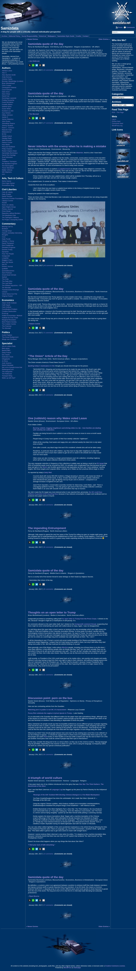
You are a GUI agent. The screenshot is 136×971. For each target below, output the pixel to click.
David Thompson (8, 243)
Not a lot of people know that (12, 367)
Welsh (45, 467)
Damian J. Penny (8, 241)
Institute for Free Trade (10, 318)
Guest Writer (6, 109)
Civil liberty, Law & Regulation (61, 47)
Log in (114, 119)
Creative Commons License (115, 966)
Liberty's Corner (7, 201)
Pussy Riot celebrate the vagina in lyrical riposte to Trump (50, 713)
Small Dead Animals (9, 275)
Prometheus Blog (8, 185)
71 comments (48, 333)
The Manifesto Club (9, 215)
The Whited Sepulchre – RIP (12, 285)
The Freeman (6, 326)
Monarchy (66, 149)
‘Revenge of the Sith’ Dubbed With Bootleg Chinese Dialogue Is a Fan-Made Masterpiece (66, 795)
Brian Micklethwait (8, 83)
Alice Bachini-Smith (9, 75)
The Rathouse (7, 374)
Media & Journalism (58, 615)
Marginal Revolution (9, 320)
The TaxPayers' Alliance (10, 217)
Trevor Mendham (8, 168)
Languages (75, 781)
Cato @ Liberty (7, 192)
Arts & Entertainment (54, 781)
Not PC (4, 264)
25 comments (48, 395)
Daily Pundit (6, 239)
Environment (56, 149)
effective (64, 647)
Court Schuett (7, 90)
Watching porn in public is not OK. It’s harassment (47, 710)
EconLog (5, 313)
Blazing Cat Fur (7, 226)
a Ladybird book (64, 169)
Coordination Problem (9, 309)
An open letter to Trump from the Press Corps (79, 619)
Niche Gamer (6, 181)
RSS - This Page (118, 112)
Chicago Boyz (7, 231)
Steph (4, 159)
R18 (45, 737)
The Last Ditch (7, 283)
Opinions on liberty (77, 701)
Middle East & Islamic (58, 573)
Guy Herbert (6, 113)
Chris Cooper (6, 85)
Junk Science (6, 363)
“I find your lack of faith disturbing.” (41, 845)
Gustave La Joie (7, 111)
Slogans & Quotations (82, 47)
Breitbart (5, 229)
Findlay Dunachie (8, 100)
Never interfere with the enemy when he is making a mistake (67, 146)
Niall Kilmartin (7, 140)
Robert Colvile (34, 324)
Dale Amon (6, 92)
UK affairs (95, 47)
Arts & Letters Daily (9, 346)
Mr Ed (4, 134)
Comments (130, 27)
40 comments (49, 265)
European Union (63, 421)
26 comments (48, 589)
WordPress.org (117, 125)
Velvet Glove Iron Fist (9, 294)
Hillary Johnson (7, 115)
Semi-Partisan (7, 273)
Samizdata (9, 28)
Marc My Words (7, 262)
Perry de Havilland (8, 147)
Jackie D (5, 117)
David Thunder (7, 196)
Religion (83, 781)
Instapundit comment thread (85, 624)
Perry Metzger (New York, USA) (39, 359)
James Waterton (7, 119)
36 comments (48, 547)
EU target (100, 463)
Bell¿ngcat (5, 348)
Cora (3, 237)
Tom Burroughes (8, 166)
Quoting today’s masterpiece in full (41, 366)
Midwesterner (6, 132)
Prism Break (6, 211)
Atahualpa (77, 968)
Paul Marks (6, 144)
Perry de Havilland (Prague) (38, 47)
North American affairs (61, 359)
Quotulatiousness (8, 271)
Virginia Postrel (7, 296)
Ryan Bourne (34, 896)
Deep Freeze (6, 352)
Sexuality (31, 703)
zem (3, 174)
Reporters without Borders (11, 213)
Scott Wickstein (7, 157)
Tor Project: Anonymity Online (12, 220)
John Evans (6, 121)
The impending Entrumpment (47, 528)
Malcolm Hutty (7, 130)
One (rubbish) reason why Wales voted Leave (57, 418)
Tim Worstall (6, 288)
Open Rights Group (9, 207)
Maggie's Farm (7, 260)
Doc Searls (6, 355)
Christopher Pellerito (9, 87)
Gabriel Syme (7, 106)
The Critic (5, 279)
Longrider (5, 258)
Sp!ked (4, 277)
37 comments (48, 905)
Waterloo (79, 153)
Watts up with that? (8, 378)
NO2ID (4, 203)
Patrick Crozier (7, 142)
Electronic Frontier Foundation (12, 198)
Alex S (4, 73)
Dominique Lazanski (9, 98)
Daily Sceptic (6, 194)
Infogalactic (6, 359)
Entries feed (116, 121)
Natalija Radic (7, 138)
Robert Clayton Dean (9, 151)
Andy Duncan (6, 77)
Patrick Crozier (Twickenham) (39, 149)
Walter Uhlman (7, 170)
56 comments (48, 754)
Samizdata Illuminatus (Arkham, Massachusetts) (46, 291)
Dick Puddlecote (7, 245)
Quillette (5, 268)
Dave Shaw (6, 94)
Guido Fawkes (7, 335)
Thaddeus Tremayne (9, 161)
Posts (120, 27)
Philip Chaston (7, 149)
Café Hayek (6, 305)
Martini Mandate (7, 365)
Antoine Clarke (7, 79)
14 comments (48, 854)
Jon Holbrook (34, 61)
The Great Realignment (10, 337)
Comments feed (117, 123)
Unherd (4, 292)
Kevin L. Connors (8, 128)
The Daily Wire (7, 281)
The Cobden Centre (9, 324)
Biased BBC (6, 350)
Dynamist (5, 252)
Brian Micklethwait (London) (38, 615)
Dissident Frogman (8, 247)
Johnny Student (7, 125)
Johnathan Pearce (8, 123)
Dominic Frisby (7, 249)
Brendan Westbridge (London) (12, 81)
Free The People (8, 254)
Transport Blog (7, 376)
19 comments (48, 505)
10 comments (48, 70)
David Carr (5, 96)
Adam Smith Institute (9, 303)
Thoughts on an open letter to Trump (52, 612)
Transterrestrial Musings (10, 290)
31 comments (48, 675)
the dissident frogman (9, 164)
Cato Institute (6, 307)
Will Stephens (7, 172)
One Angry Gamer (8, 183)
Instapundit (6, 256)
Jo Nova (5, 361)
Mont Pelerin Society (9, 322)
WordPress (68, 968)
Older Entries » (104, 39)
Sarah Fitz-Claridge (9, 155)
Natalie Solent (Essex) (36, 421)
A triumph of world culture (45, 777)
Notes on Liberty (7, 205)
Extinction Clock (7, 357)
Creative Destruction (9, 311)
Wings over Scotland (9, 339)
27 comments (48, 123)
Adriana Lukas (7, 71)
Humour (66, 781)
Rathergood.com (8, 369)
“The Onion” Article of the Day (47, 356)
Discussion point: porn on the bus (50, 698)
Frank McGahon (7, 102)
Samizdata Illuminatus (9, 153)
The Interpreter (7, 371)
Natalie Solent (7, 136)
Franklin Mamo (7, 104)
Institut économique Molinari (12, 315)
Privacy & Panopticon (94, 701)
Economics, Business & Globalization (80, 291)
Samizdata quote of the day (45, 43)
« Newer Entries (32, 39)
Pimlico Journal (7, 209)
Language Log (56, 789)
